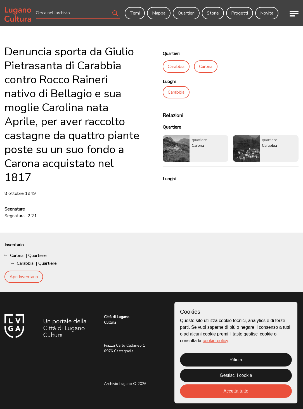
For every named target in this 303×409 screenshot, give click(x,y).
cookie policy (215, 340)
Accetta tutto (236, 391)
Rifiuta (235, 359)
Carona (205, 66)
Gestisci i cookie (236, 375)
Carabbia (176, 66)
